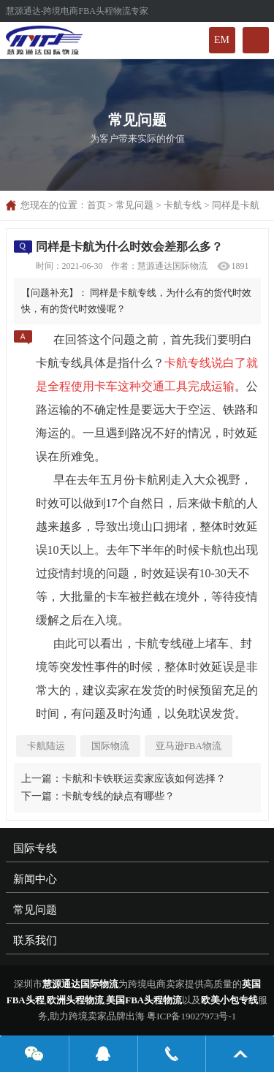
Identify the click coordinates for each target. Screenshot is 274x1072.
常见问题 (134, 204)
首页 (96, 204)
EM (221, 39)
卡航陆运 (46, 745)
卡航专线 (183, 204)
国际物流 (110, 745)
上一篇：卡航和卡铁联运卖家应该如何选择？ (123, 778)
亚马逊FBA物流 (188, 745)
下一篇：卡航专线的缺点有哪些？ (98, 796)
